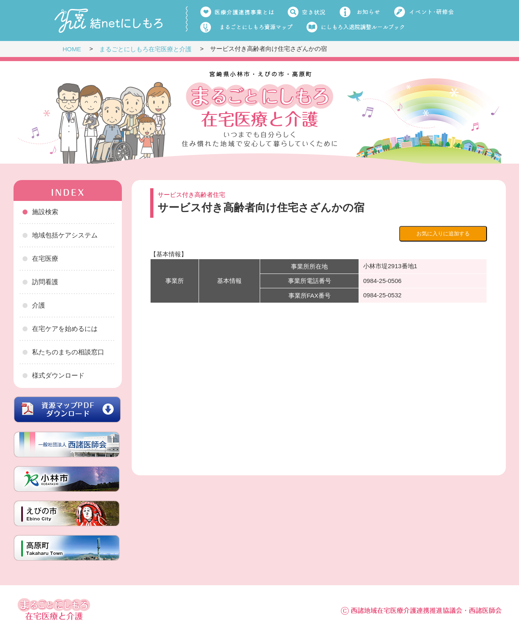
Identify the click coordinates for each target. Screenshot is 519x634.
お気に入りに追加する (443, 233)
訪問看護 (45, 281)
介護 (38, 305)
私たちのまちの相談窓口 (68, 352)
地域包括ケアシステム (65, 235)
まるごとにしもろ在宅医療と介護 (145, 49)
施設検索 (45, 211)
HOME (72, 49)
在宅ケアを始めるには (65, 328)
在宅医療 (45, 258)
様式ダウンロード (58, 375)
